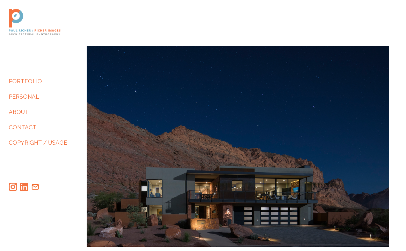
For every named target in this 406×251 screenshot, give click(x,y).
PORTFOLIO (25, 84)
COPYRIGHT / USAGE (38, 145)
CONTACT (22, 130)
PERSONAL (24, 99)
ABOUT (19, 115)
